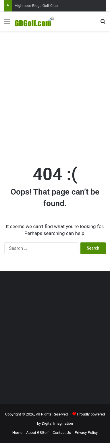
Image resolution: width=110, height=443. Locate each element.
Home (17, 432)
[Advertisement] (55, 91)
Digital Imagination (57, 423)
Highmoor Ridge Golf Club (36, 5)
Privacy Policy (86, 432)
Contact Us (62, 432)
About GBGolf (37, 432)
